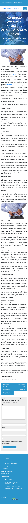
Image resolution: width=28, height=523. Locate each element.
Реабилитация (5, 476)
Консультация (5, 473)
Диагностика (4, 468)
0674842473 (16, 4)
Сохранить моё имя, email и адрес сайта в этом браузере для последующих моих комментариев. (12, 441)
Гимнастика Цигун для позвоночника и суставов (20, 387)
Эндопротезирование (7, 471)
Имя (3, 422)
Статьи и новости (11, 38)
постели (15, 74)
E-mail (4, 427)
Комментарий (5, 404)
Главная (4, 38)
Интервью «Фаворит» (11, 463)
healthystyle (9, 84)
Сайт (3, 433)
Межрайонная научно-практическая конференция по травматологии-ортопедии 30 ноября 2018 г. (7, 389)
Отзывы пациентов (10, 461)
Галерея (7, 466)
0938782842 (11, 4)
